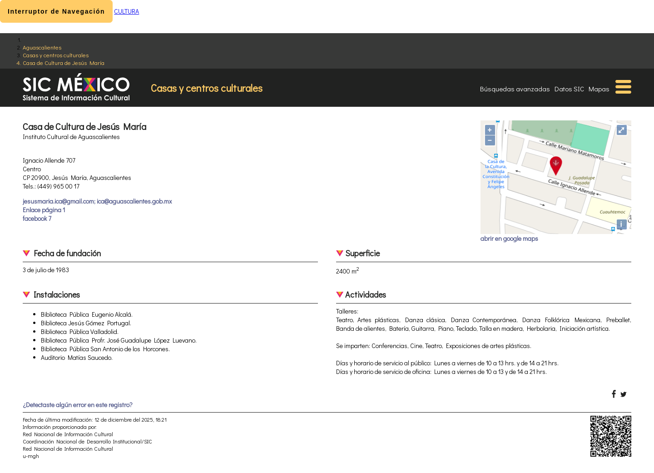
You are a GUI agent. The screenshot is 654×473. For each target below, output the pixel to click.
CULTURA (126, 11)
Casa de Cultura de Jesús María (63, 62)
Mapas (599, 88)
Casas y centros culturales (56, 55)
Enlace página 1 (44, 209)
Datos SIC (569, 88)
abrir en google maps (509, 238)
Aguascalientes (42, 47)
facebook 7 (37, 218)
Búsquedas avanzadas (515, 88)
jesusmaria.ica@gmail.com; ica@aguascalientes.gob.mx (97, 201)
